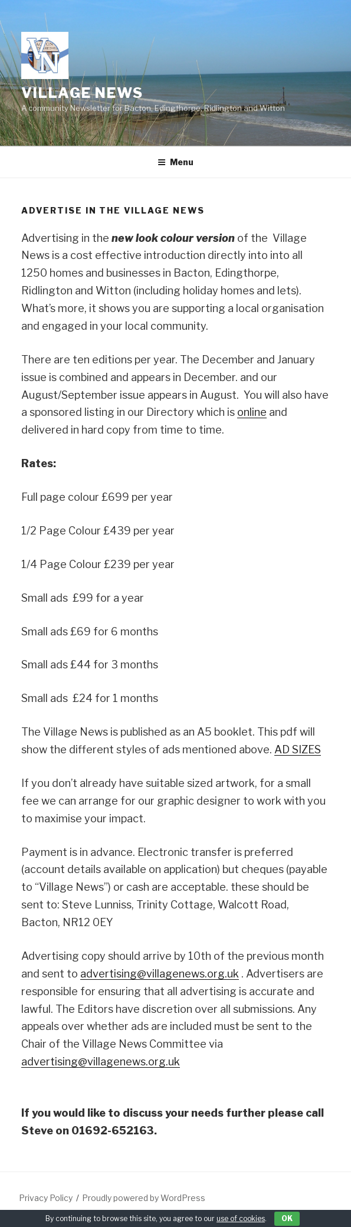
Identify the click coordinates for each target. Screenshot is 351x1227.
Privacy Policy (46, 1198)
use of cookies (240, 1218)
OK (287, 1218)
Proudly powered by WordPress (143, 1198)
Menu (175, 162)
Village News (82, 92)
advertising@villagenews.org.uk (159, 973)
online (252, 412)
